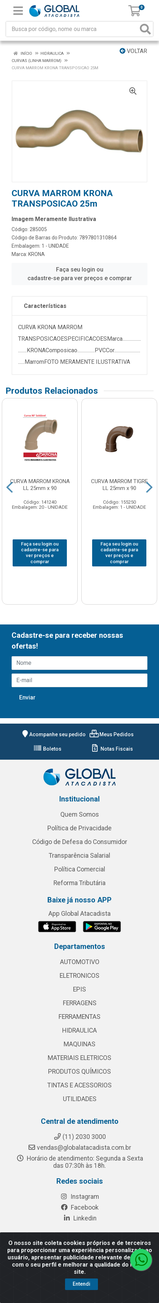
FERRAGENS (79, 1003)
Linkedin (79, 1218)
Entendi (81, 1293)
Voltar (133, 51)
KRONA (36, 254)
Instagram (79, 1196)
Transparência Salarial (79, 855)
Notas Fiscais (112, 749)
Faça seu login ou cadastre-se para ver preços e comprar (79, 274)
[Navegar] (9, 487)
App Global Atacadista (79, 913)
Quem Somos (79, 814)
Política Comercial (79, 869)
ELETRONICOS (79, 975)
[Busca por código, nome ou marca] (72, 29)
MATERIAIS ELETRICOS (79, 1057)
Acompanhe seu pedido (53, 734)
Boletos (47, 749)
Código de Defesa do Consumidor (79, 841)
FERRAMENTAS (79, 1016)
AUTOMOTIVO (79, 962)
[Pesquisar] (145, 29)
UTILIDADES (79, 1099)
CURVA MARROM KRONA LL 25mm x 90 (40, 484)
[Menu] (18, 10)
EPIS (79, 989)
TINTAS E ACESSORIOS (79, 1085)
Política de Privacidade (79, 828)
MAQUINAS (79, 1044)
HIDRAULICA (79, 1030)
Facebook (79, 1207)
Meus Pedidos (112, 734)
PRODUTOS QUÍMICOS (79, 1071)
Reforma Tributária (79, 883)
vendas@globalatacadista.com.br (79, 1147)
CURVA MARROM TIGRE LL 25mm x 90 (119, 484)
